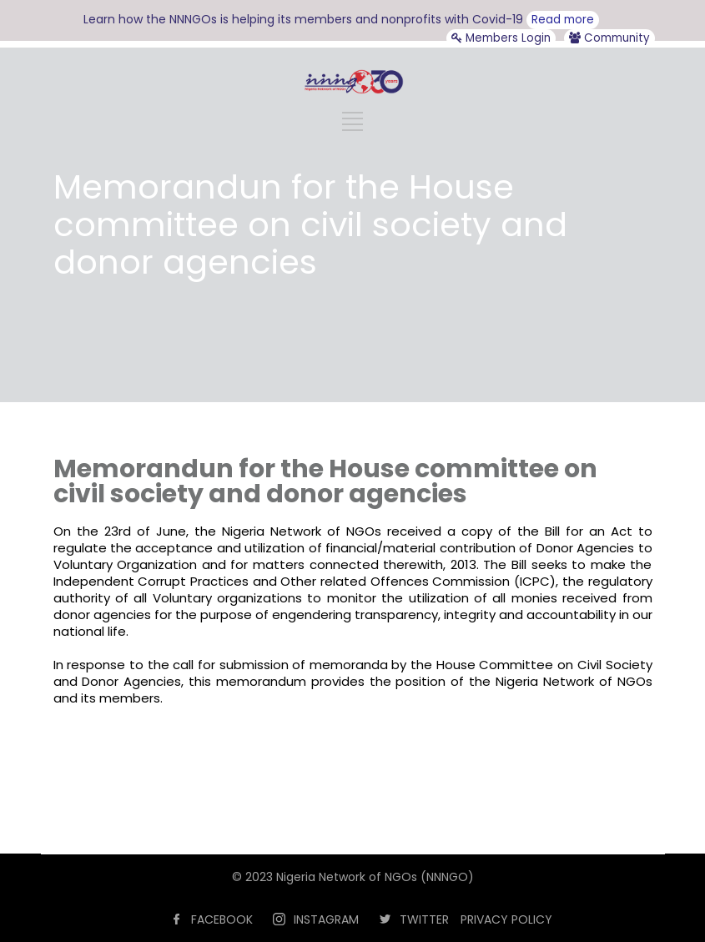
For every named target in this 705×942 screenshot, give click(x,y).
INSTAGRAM (326, 919)
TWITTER (424, 919)
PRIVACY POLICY (506, 919)
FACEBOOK (222, 919)
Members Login (501, 38)
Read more (562, 20)
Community (609, 38)
